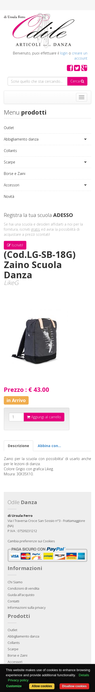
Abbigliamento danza (21, 139)
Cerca (77, 81)
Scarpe (9, 162)
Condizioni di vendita (23, 588)
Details (84, 675)
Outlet (9, 127)
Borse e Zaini (14, 173)
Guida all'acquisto (21, 594)
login (64, 53)
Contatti (13, 601)
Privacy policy (18, 680)
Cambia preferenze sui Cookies (31, 541)
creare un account (79, 56)
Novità (9, 196)
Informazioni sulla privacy (27, 607)
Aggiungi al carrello (44, 416)
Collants (10, 150)
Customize (14, 686)
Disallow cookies (74, 686)
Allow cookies (42, 686)
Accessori (11, 185)
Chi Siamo (15, 582)
